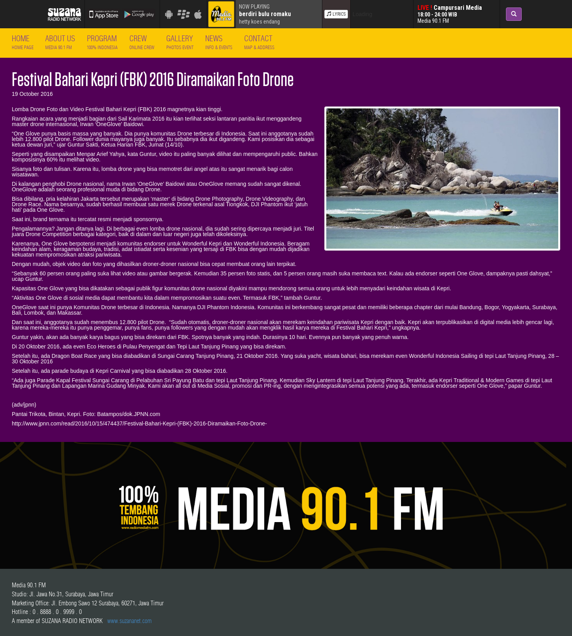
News (218, 41)
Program (102, 41)
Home (22, 41)
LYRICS (336, 14)
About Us (60, 41)
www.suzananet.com (129, 621)
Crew (141, 41)
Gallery (179, 41)
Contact (259, 41)
